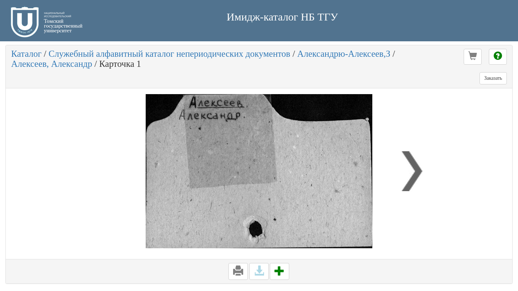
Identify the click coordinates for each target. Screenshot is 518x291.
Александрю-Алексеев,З (343, 54)
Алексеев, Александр (51, 64)
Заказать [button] (493, 78)
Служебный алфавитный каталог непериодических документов (169, 54)
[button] (473, 57)
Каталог (26, 54)
